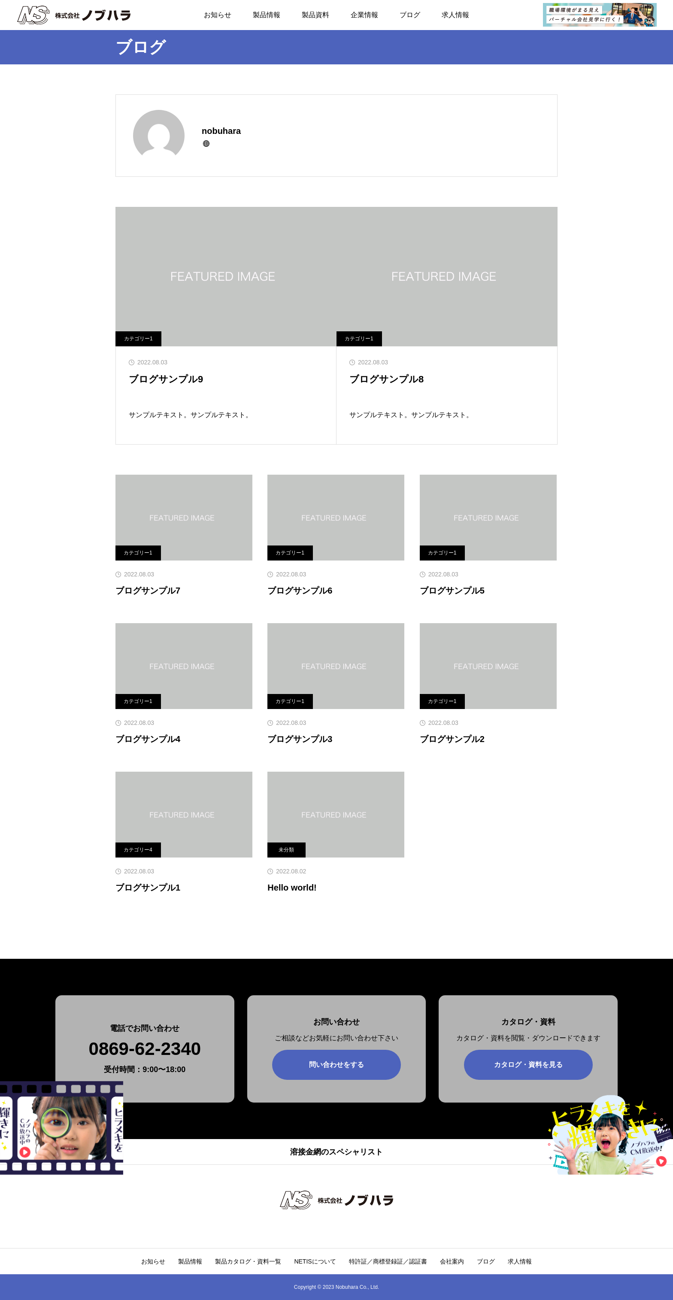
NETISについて (315, 1261)
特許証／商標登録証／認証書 (388, 1261)
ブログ (410, 14)
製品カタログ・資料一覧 (248, 1261)
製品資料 (315, 14)
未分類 (286, 850)
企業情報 (364, 14)
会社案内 (452, 1261)
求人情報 (455, 14)
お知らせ (217, 14)
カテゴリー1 (138, 339)
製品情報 (266, 14)
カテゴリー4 (138, 850)
